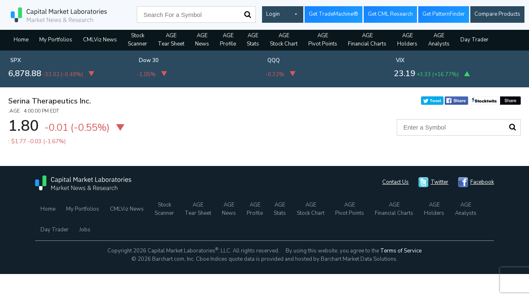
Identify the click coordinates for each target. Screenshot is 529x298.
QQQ (273, 60)
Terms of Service (401, 251)
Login (273, 14)
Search (247, 14)
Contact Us (395, 182)
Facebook (482, 182)
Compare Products (497, 14)
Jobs (85, 229)
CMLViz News (100, 39)
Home (21, 39)
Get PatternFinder (443, 14)
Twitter (439, 182)
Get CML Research (390, 14)
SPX (15, 60)
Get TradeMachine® (333, 14)
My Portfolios (55, 39)
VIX (400, 60)
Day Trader (474, 39)
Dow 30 (149, 60)
